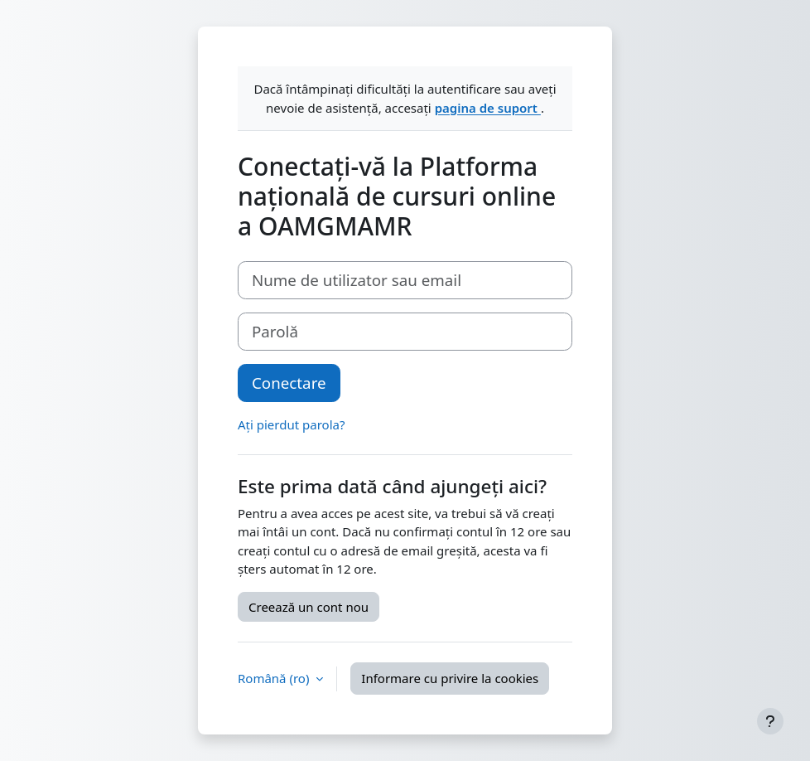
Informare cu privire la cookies (449, 678)
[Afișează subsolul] (770, 721)
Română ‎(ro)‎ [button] (275, 678)
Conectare (289, 382)
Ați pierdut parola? (291, 424)
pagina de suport (488, 107)
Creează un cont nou (308, 607)
